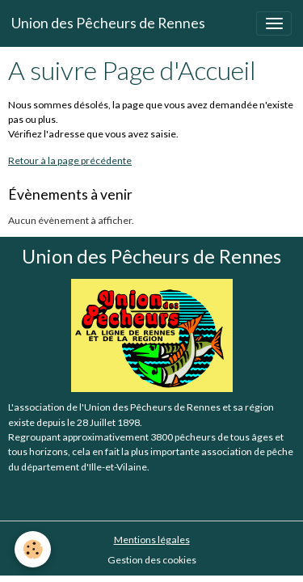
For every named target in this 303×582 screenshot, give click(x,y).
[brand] (108, 23)
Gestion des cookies (151, 560)
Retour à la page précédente (70, 160)
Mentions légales (152, 540)
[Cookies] (33, 549)
